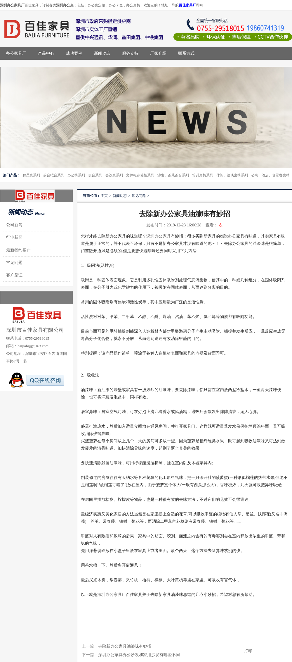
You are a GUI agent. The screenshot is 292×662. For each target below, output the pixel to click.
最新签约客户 (18, 250)
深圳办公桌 (65, 5)
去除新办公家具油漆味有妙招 (124, 646)
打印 (248, 651)
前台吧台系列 (53, 175)
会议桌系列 (114, 175)
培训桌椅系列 (202, 175)
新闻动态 (102, 53)
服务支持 (130, 53)
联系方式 (186, 53)
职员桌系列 (31, 175)
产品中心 (46, 53)
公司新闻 (14, 225)
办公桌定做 (96, 5)
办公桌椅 (133, 5)
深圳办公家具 (158, 236)
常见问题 (139, 196)
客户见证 (14, 275)
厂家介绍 (158, 53)
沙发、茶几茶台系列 (173, 175)
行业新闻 (14, 237)
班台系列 (95, 175)
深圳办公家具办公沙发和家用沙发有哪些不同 (139, 655)
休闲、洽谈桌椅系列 (232, 175)
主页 (104, 196)
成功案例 (74, 53)
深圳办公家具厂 (111, 594)
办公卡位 (116, 5)
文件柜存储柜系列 (140, 175)
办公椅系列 (76, 175)
